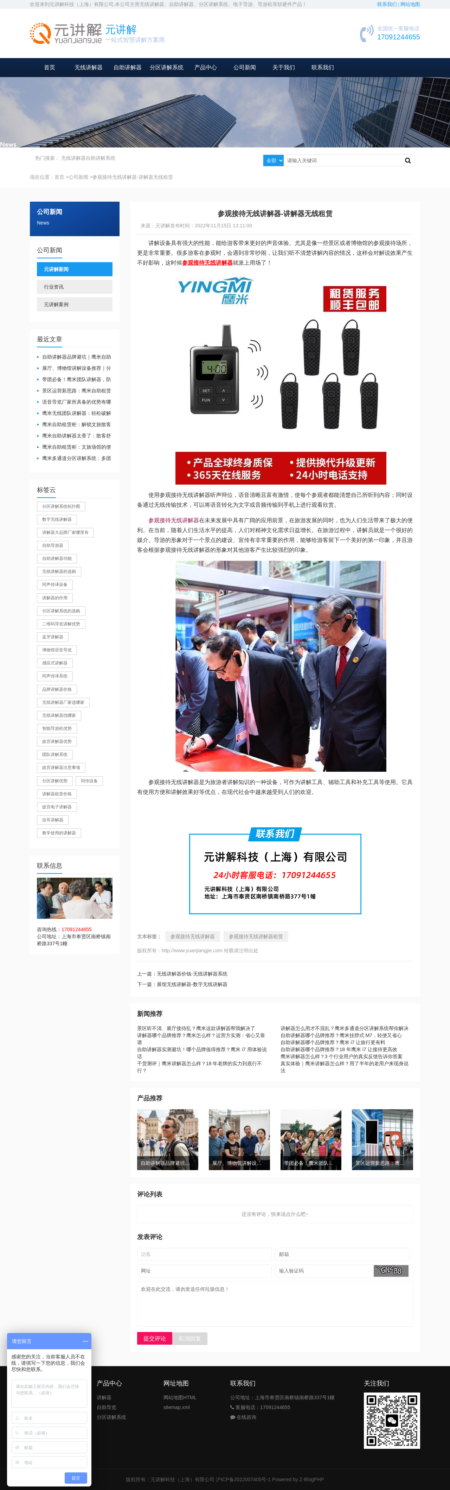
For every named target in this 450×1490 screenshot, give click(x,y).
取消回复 (190, 1338)
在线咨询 (243, 1417)
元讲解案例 (56, 304)
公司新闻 (244, 67)
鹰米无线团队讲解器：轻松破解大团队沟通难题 (74, 413)
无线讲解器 (89, 67)
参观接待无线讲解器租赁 (256, 936)
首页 (49, 67)
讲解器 (104, 1397)
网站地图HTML (180, 1397)
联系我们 (322, 67)
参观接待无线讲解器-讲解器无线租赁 (132, 177)
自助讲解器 (128, 67)
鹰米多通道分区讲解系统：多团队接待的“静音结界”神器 (74, 458)
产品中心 (205, 67)
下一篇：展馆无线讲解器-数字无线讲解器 (182, 984)
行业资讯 (54, 287)
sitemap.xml (176, 1407)
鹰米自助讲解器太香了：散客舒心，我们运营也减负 (74, 436)
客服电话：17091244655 (260, 1407)
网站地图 (410, 4)
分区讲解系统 (167, 67)
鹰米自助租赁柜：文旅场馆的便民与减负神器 (74, 447)
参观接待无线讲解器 (173, 520)
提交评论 (154, 1338)
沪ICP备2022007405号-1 (243, 1479)
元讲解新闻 (56, 269)
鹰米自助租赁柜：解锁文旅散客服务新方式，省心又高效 (74, 425)
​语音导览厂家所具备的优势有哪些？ (74, 402)
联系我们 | (388, 4)
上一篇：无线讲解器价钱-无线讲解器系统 (182, 974)
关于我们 (283, 67)
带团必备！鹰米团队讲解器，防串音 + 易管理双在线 (74, 380)
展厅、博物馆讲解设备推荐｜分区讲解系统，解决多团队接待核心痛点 (74, 368)
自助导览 (106, 1407)
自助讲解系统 (100, 158)
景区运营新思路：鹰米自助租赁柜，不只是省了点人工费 (74, 391)
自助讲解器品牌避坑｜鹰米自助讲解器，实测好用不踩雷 (74, 357)
